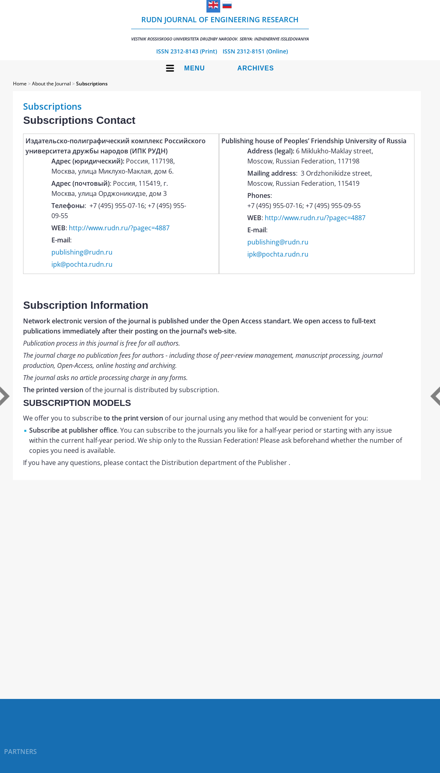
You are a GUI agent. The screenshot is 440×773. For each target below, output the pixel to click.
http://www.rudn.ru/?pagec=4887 (119, 227)
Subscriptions (92, 83)
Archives (255, 68)
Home (20, 83)
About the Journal (51, 83)
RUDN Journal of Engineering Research (220, 28)
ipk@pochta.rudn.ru (82, 264)
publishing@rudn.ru (82, 252)
